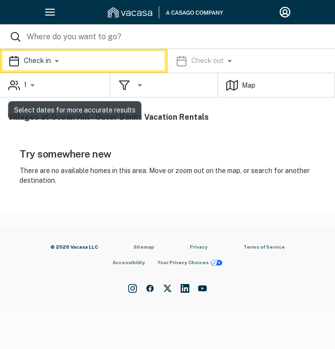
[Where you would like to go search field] (167, 36)
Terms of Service (264, 247)
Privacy (199, 247)
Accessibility (129, 262)
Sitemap (144, 247)
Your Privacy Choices (189, 262)
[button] (167, 61)
